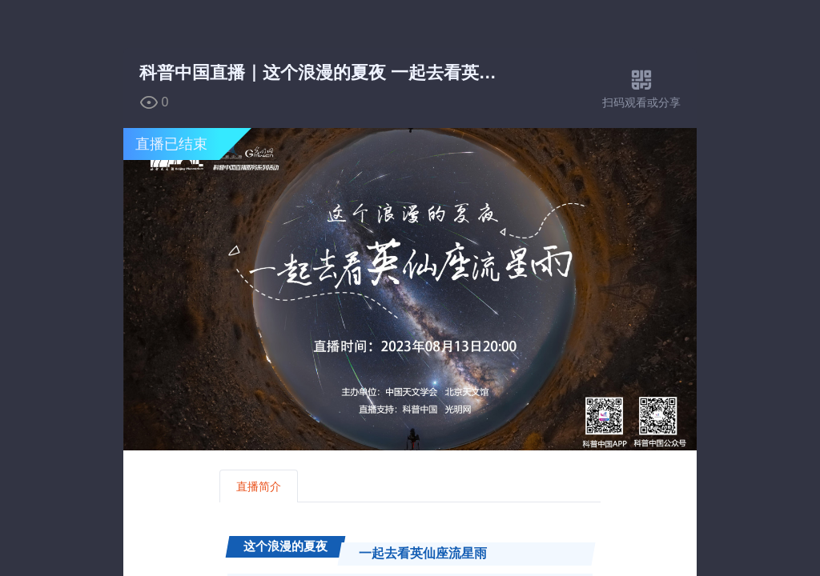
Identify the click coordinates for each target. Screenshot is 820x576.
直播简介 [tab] (258, 486)
